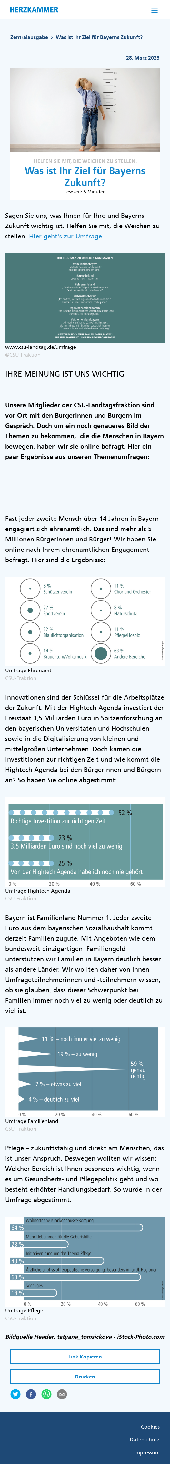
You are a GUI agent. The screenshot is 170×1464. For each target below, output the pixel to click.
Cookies (150, 1426)
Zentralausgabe (29, 37)
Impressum (147, 1452)
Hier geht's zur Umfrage (65, 236)
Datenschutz (145, 1439)
